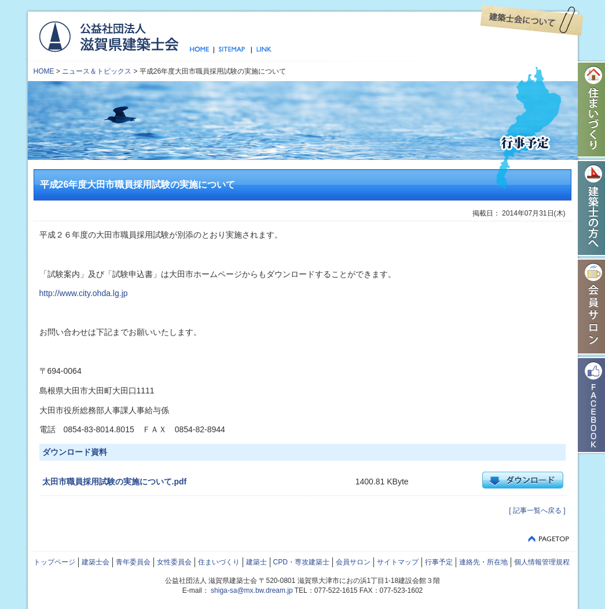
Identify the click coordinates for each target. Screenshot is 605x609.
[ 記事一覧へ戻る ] (537, 510)
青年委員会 (133, 562)
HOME (44, 71)
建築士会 (95, 562)
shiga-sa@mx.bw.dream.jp (252, 590)
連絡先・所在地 (483, 562)
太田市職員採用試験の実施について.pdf (114, 481)
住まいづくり (219, 562)
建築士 (256, 562)
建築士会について (532, 20)
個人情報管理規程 (542, 562)
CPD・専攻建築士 (301, 562)
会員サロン (353, 562)
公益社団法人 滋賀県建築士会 (108, 36)
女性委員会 (174, 562)
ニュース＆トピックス (96, 71)
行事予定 (439, 562)
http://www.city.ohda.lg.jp (83, 293)
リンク (261, 49)
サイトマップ (232, 49)
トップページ (202, 49)
